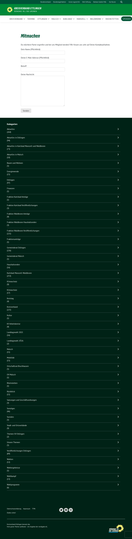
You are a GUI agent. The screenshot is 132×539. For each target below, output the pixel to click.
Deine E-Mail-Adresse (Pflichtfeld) (43, 59)
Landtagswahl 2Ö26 (15, 340)
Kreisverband (12, 307)
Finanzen (10, 188)
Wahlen (10, 459)
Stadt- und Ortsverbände (17, 425)
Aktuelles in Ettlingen (16, 137)
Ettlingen (10, 180)
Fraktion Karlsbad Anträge (17, 197)
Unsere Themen (13, 442)
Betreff (43, 68)
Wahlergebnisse (13, 467)
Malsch (10, 349)
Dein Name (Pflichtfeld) (43, 51)
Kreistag (10, 298)
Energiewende (13, 171)
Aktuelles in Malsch (15, 154)
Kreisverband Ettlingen (27, 8)
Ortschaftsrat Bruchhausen (18, 366)
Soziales (10, 417)
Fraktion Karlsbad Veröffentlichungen (22, 205)
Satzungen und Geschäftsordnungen (22, 400)
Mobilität (10, 357)
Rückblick (11, 391)
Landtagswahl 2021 (15, 332)
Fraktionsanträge (14, 239)
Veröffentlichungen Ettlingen (19, 451)
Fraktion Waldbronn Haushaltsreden (21, 222)
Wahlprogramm (13, 484)
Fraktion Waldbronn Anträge (18, 214)
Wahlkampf (11, 476)
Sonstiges (11, 408)
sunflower (23, 527)
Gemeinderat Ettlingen (16, 247)
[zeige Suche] (121, 2)
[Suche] (118, 2)
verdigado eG (42, 527)
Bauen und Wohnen (15, 163)
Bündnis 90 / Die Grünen (25, 11)
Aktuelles (11, 129)
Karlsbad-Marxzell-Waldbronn (19, 273)
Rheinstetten (12, 383)
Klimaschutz (12, 281)
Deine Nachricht (43, 90)
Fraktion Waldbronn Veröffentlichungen (23, 230)
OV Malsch (11, 374)
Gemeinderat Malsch (15, 256)
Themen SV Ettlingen (15, 434)
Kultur (9, 315)
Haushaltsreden (13, 264)
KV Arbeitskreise (13, 324)
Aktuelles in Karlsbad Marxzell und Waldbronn (26, 146)
